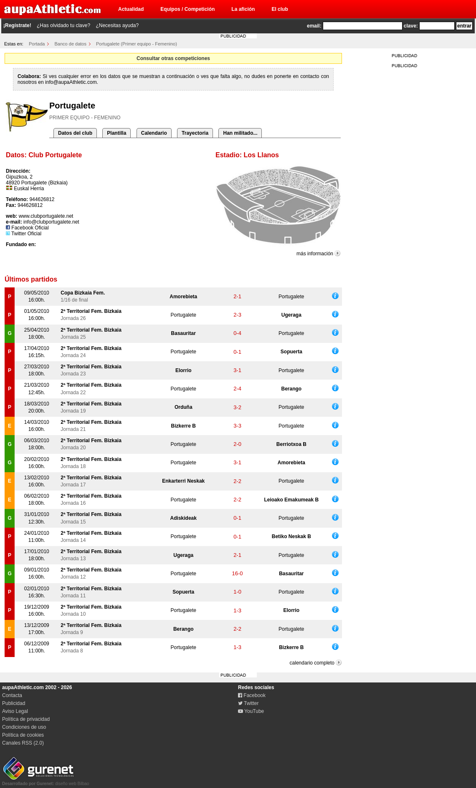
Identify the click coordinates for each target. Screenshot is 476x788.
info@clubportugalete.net (51, 222)
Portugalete (291, 297)
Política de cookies (23, 735)
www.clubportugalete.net (46, 216)
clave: (411, 26)
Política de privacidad (26, 719)
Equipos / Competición (187, 9)
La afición (243, 9)
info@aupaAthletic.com (71, 82)
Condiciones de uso (24, 727)
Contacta (12, 695)
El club (279, 9)
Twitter (248, 703)
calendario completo (312, 663)
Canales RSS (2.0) (23, 743)
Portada (37, 43)
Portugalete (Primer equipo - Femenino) (136, 43)
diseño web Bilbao (45, 781)
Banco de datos (70, 43)
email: (314, 26)
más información (314, 254)
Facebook (252, 695)
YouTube (251, 711)
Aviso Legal (15, 711)
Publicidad (13, 703)
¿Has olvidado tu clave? (63, 25)
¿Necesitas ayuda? (117, 25)
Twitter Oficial (23, 234)
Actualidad (131, 9)
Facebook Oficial (27, 228)
